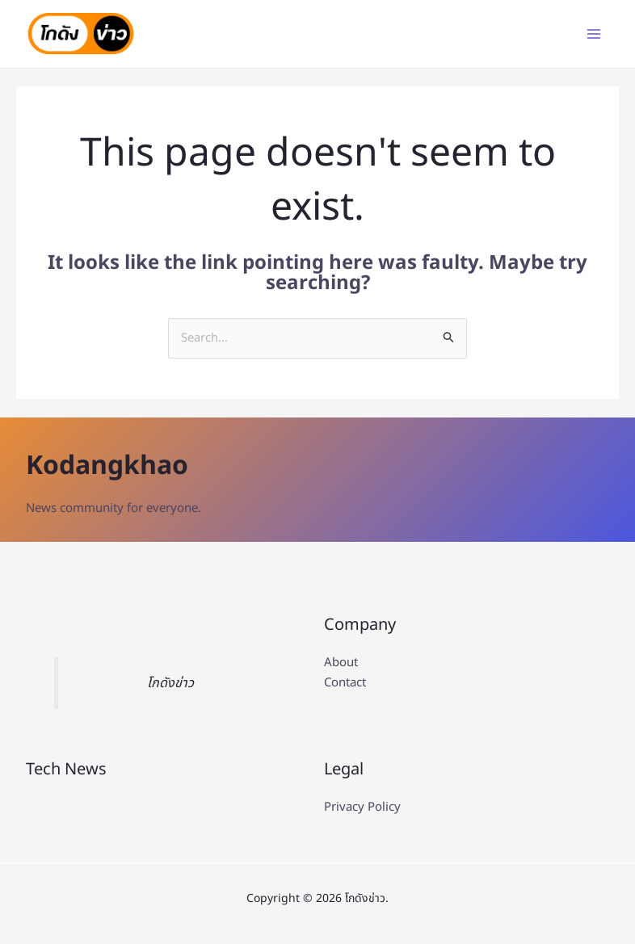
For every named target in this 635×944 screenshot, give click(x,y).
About (341, 663)
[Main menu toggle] (592, 34)
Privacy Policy (362, 808)
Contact (345, 683)
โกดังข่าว (170, 683)
